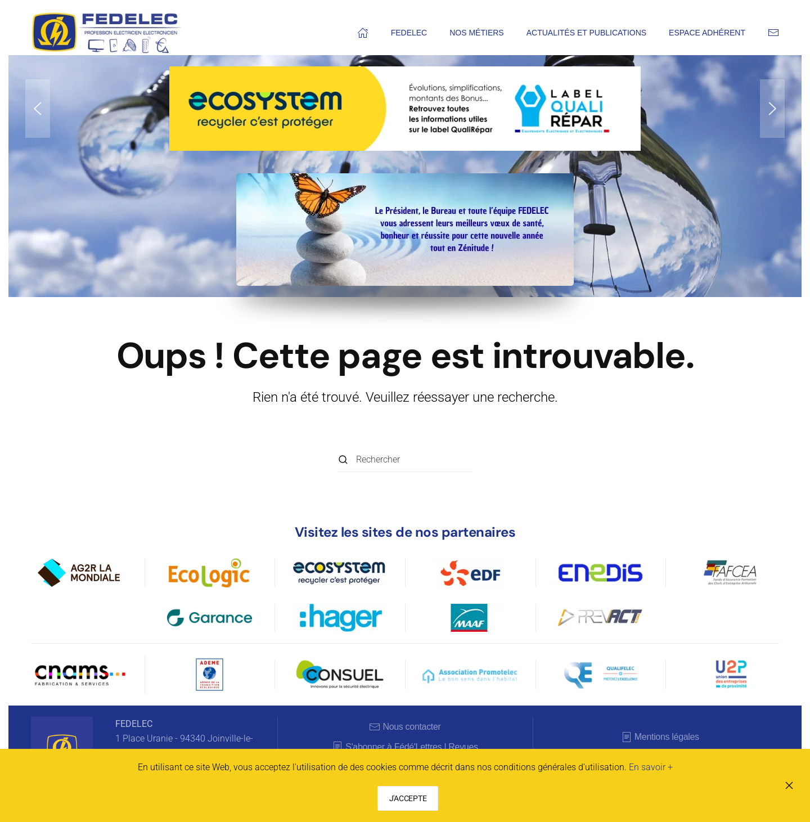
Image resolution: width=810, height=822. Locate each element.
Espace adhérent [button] (707, 32)
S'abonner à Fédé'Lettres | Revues (405, 746)
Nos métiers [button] (476, 32)
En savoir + (651, 767)
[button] (37, 108)
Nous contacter (404, 727)
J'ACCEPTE (407, 798)
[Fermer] (789, 785)
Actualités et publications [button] (586, 32)
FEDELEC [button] (409, 32)
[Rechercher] (405, 459)
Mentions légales (660, 737)
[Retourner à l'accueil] (107, 33)
